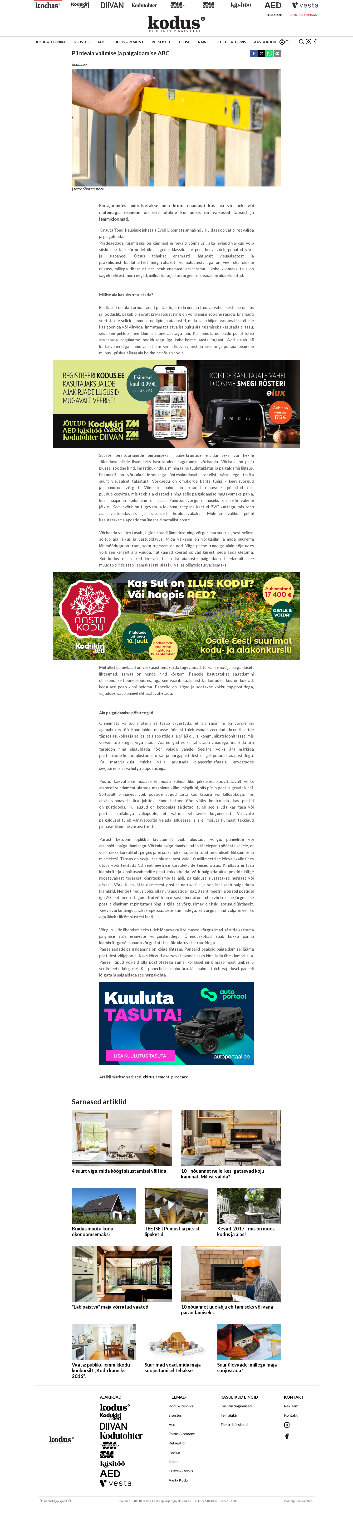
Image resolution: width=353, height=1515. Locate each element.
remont (162, 1076)
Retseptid (161, 42)
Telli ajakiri (274, 14)
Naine (203, 42)
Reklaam (291, 1406)
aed (137, 1076)
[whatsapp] (269, 54)
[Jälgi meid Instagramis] (308, 42)
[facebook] (254, 54)
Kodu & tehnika (51, 42)
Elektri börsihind (234, 1424)
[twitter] (261, 54)
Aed (101, 42)
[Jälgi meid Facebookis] (315, 42)
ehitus (148, 1076)
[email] (277, 54)
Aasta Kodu (265, 42)
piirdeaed (180, 1076)
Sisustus (81, 42)
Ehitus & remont (128, 42)
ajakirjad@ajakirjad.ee (176, 1501)
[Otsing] (301, 42)
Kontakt (291, 1415)
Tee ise (184, 42)
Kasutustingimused (236, 1406)
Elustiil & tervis (231, 42)
